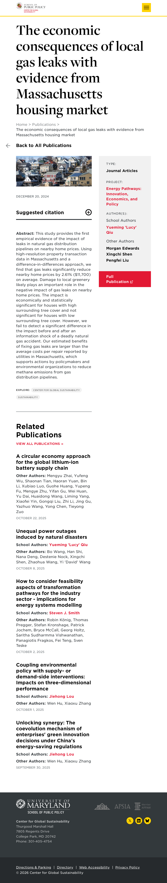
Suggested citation (40, 212)
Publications (44, 124)
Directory (65, 867)
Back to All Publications (43, 145)
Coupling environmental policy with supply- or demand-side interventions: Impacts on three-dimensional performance (53, 677)
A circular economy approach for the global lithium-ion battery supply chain (53, 462)
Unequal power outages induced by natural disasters (51, 534)
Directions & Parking (33, 867)
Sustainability (28, 397)
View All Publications (38, 444)
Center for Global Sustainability (56, 390)
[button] (146, 7)
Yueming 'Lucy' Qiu (68, 545)
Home (21, 124)
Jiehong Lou (61, 696)
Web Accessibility (94, 867)
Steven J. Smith (64, 613)
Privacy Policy (127, 867)
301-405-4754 (40, 841)
